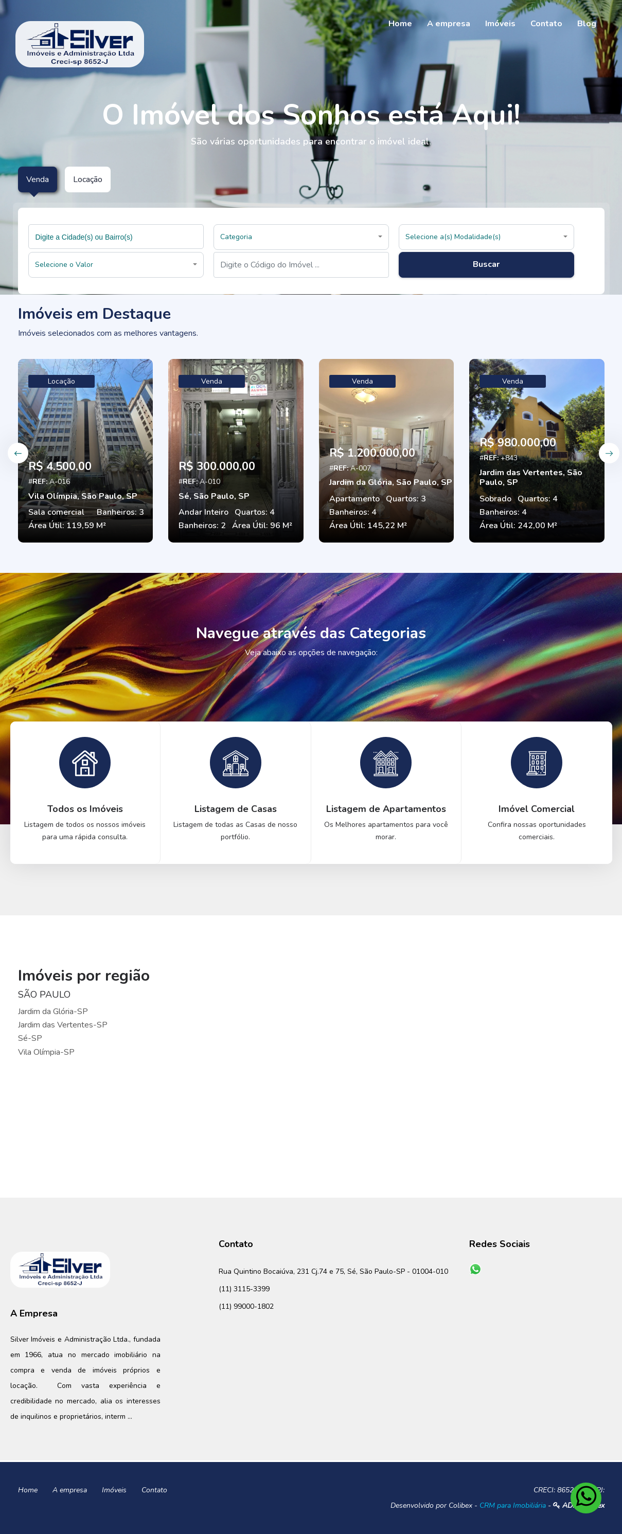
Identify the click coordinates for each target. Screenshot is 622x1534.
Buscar (486, 264)
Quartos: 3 (406, 498)
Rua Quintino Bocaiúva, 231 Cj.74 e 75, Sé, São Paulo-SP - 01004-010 (333, 1271)
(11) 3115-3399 (244, 1289)
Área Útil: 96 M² (262, 525)
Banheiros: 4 (353, 512)
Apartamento (354, 498)
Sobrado (495, 498)
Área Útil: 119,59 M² (67, 525)
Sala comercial (56, 512)
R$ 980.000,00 (517, 442)
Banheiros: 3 (120, 512)
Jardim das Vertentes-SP (63, 1025)
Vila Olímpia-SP (46, 1052)
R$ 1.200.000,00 (372, 453)
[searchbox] (117, 236)
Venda (211, 381)
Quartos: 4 (255, 512)
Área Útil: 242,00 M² (518, 525)
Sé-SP (30, 1038)
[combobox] (116, 236)
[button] (301, 237)
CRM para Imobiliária (512, 1505)
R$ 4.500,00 (60, 466)
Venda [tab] (37, 179)
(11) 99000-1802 (246, 1306)
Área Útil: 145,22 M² (368, 525)
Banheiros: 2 (202, 525)
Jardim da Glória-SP (53, 1011)
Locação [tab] (87, 179)
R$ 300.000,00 (217, 466)
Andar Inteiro (203, 512)
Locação (61, 381)
